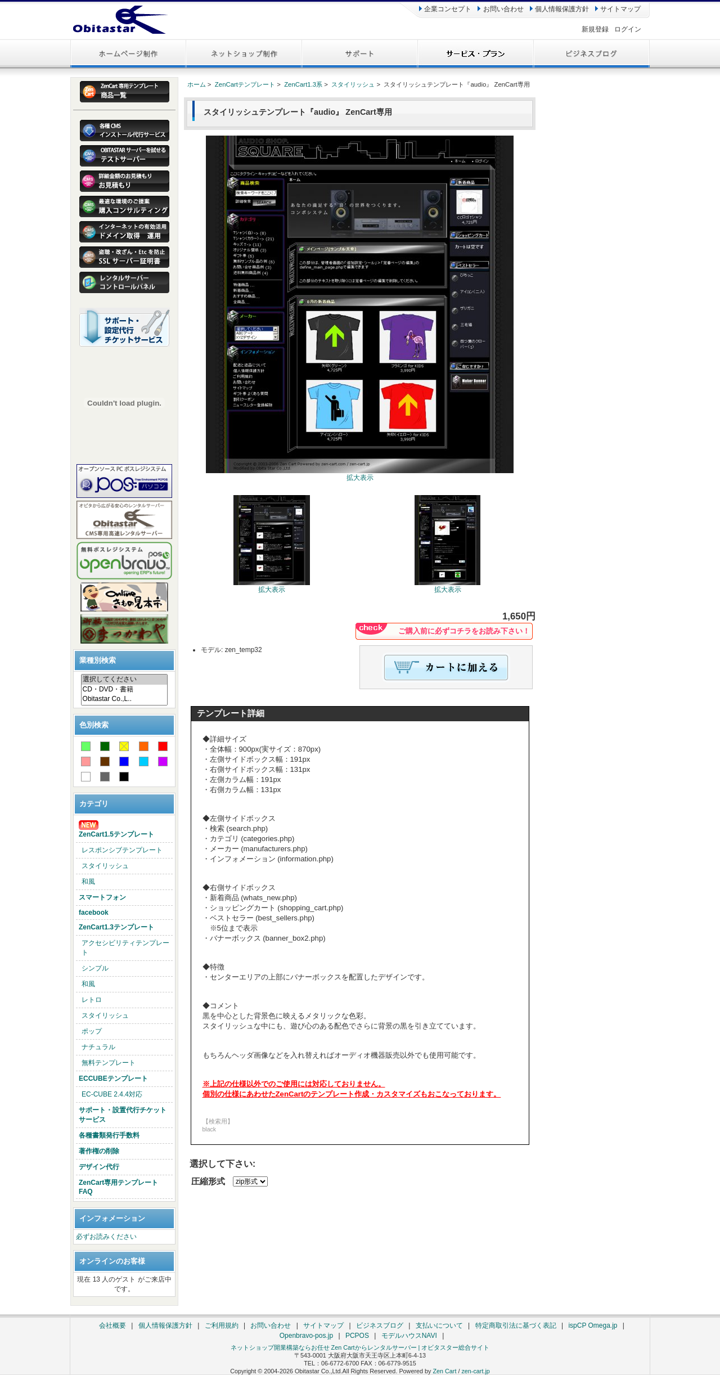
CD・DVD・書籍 (125, 690)
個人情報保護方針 (559, 9)
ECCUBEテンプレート (113, 1078)
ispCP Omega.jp (592, 1325)
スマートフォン (102, 897)
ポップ (92, 1031)
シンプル (95, 968)
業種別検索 (97, 660)
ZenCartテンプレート (245, 84)
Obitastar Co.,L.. (125, 699)
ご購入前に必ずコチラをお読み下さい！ (464, 631)
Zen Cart (444, 1371)
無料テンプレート (109, 1063)
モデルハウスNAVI (409, 1336)
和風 (88, 882)
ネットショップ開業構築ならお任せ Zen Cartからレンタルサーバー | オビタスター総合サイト (360, 1347)
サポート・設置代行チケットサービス (122, 1115)
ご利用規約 (221, 1325)
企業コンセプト (445, 9)
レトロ (92, 1000)
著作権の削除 (99, 1151)
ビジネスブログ (379, 1325)
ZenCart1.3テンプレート (116, 927)
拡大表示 (271, 586)
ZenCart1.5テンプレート (116, 829)
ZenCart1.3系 (303, 84)
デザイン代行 (99, 1167)
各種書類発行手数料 (109, 1135)
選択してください (125, 680)
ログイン (627, 29)
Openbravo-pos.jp (306, 1336)
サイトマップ (618, 9)
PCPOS (357, 1336)
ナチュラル (98, 1047)
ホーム (196, 84)
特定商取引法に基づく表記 (515, 1325)
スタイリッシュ (105, 866)
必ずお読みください (106, 1237)
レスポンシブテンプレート (122, 850)
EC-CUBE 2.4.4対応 (112, 1094)
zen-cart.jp (475, 1371)
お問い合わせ (500, 9)
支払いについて (439, 1325)
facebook (94, 912)
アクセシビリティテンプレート (125, 947)
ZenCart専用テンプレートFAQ (118, 1187)
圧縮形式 (208, 1181)
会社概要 (112, 1325)
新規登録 (595, 29)
